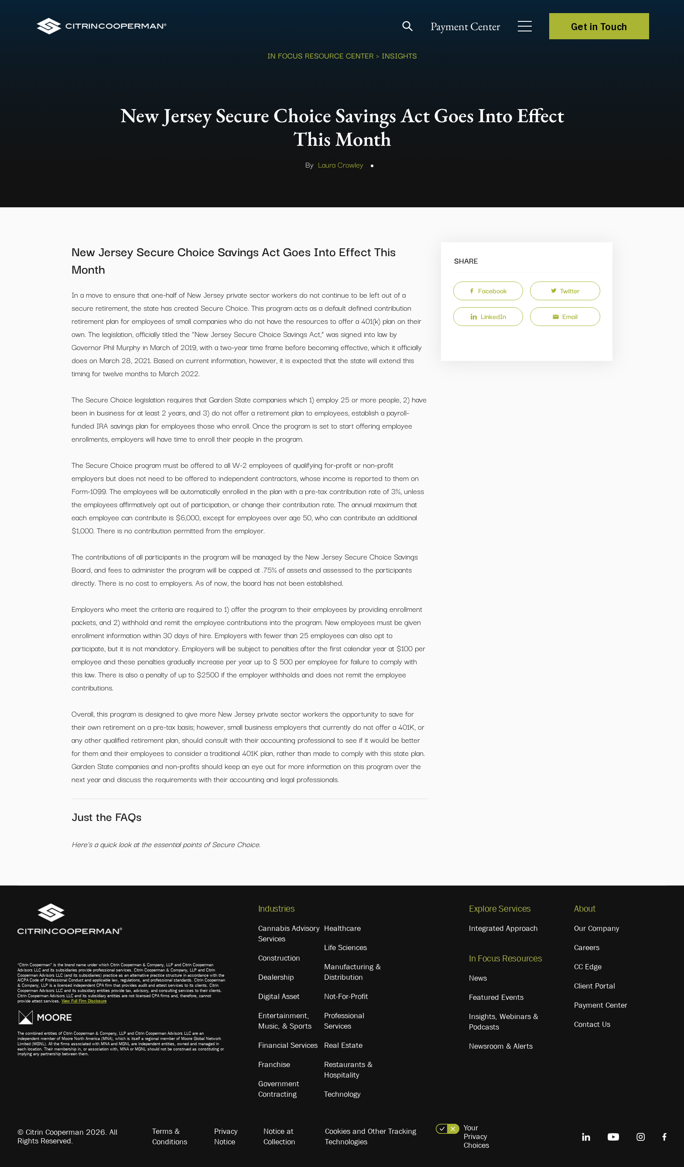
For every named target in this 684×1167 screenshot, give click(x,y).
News (478, 978)
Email (565, 316)
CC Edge (588, 966)
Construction (279, 958)
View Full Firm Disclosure (84, 1001)
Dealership (276, 977)
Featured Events (496, 997)
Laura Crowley (340, 164)
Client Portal (594, 986)
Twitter (565, 290)
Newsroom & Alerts (501, 1046)
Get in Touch (599, 26)
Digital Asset (279, 996)
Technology (342, 1094)
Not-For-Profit (346, 996)
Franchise (274, 1064)
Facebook (488, 290)
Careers (586, 947)
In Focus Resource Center (320, 55)
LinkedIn (488, 316)
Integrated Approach (503, 928)
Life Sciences (345, 947)
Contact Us (592, 1024)
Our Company (596, 928)
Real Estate (343, 1045)
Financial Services (288, 1045)
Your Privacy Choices (476, 1136)
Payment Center (465, 26)
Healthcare (342, 928)
